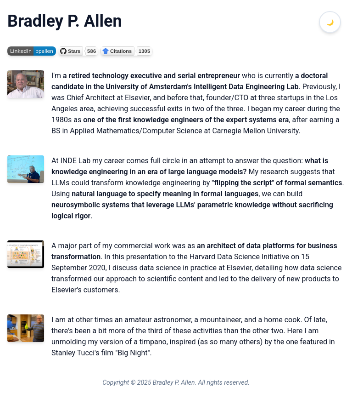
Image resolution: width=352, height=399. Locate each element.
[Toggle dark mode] (330, 22)
